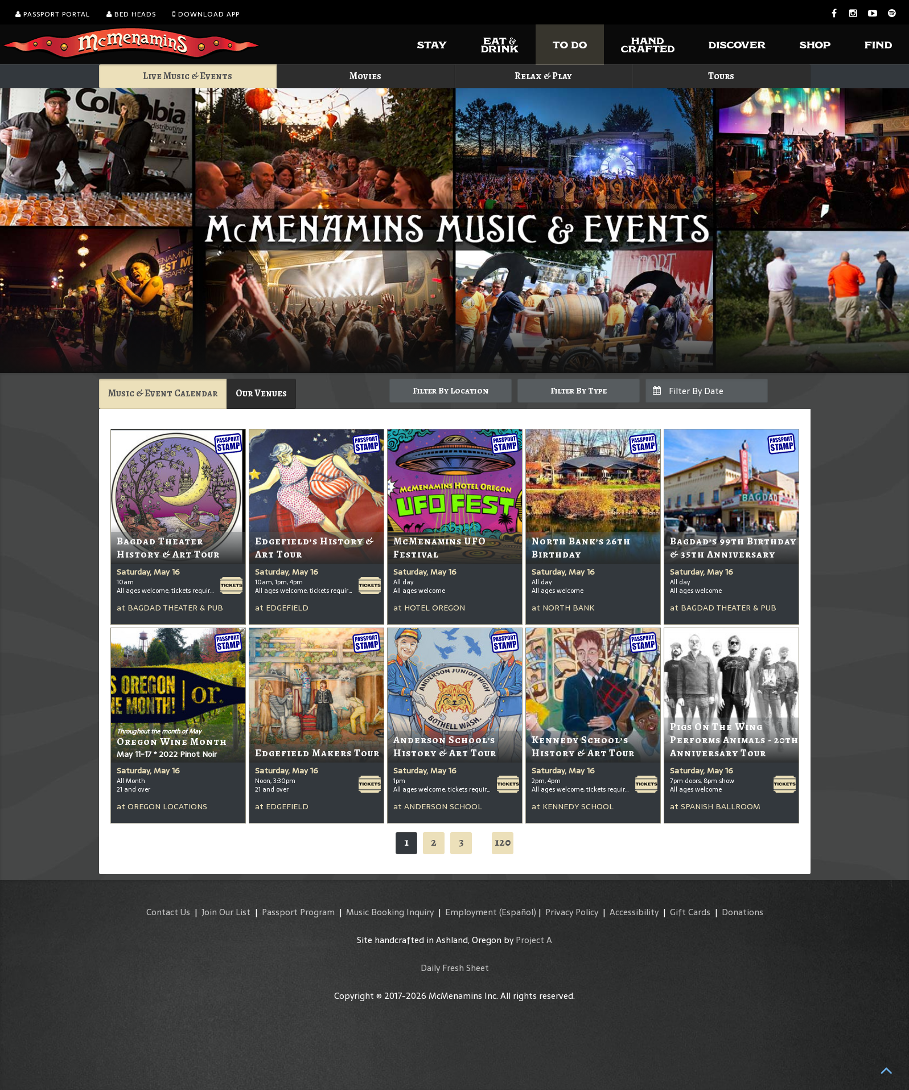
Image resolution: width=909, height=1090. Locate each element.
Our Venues (261, 393)
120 (503, 842)
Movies (365, 76)
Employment (471, 912)
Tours (721, 76)
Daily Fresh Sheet (455, 968)
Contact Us (168, 912)
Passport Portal (52, 14)
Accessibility (634, 912)
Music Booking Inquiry (390, 912)
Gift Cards (690, 912)
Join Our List (225, 912)
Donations (742, 912)
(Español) (517, 912)
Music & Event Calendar (162, 393)
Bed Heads (131, 14)
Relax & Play (543, 76)
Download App (206, 14)
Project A (534, 940)
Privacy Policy (571, 912)
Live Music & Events (187, 76)
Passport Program (298, 912)
